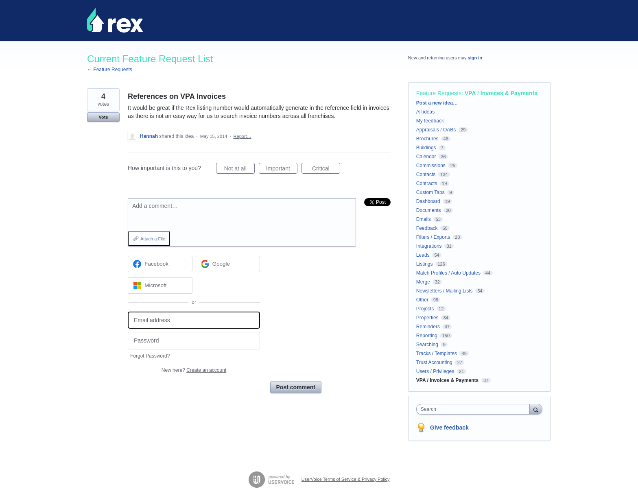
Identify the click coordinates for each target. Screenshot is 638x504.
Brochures (427, 139)
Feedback (427, 228)
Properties (427, 318)
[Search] (535, 409)
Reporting (426, 335)
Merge (423, 282)
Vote (103, 117)
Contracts (426, 183)
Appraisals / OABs (436, 130)
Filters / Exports (433, 237)
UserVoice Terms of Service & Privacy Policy (346, 479)
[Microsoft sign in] (160, 285)
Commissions (431, 165)
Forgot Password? (150, 356)
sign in (475, 57)
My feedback (430, 121)
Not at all (239, 169)
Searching (427, 344)
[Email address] (194, 320)
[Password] (194, 340)
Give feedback (449, 427)
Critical (326, 169)
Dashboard (428, 201)
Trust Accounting (434, 362)
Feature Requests (438, 93)
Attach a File (152, 238)
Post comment (295, 387)
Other (422, 300)
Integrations (429, 246)
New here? (194, 370)
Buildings (426, 148)
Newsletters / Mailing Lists (444, 291)
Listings (424, 264)
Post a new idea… (437, 103)
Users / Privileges (435, 371)
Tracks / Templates (436, 353)
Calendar (426, 156)
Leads (423, 255)
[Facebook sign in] (160, 264)
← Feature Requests (109, 69)
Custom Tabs (430, 192)
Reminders (428, 326)
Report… (242, 136)
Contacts (425, 174)
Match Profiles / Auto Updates (448, 273)
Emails (423, 219)
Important (281, 169)
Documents (428, 210)
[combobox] (475, 409)
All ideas (425, 112)
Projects (425, 309)
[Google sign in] (228, 264)
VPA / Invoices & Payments (501, 93)
